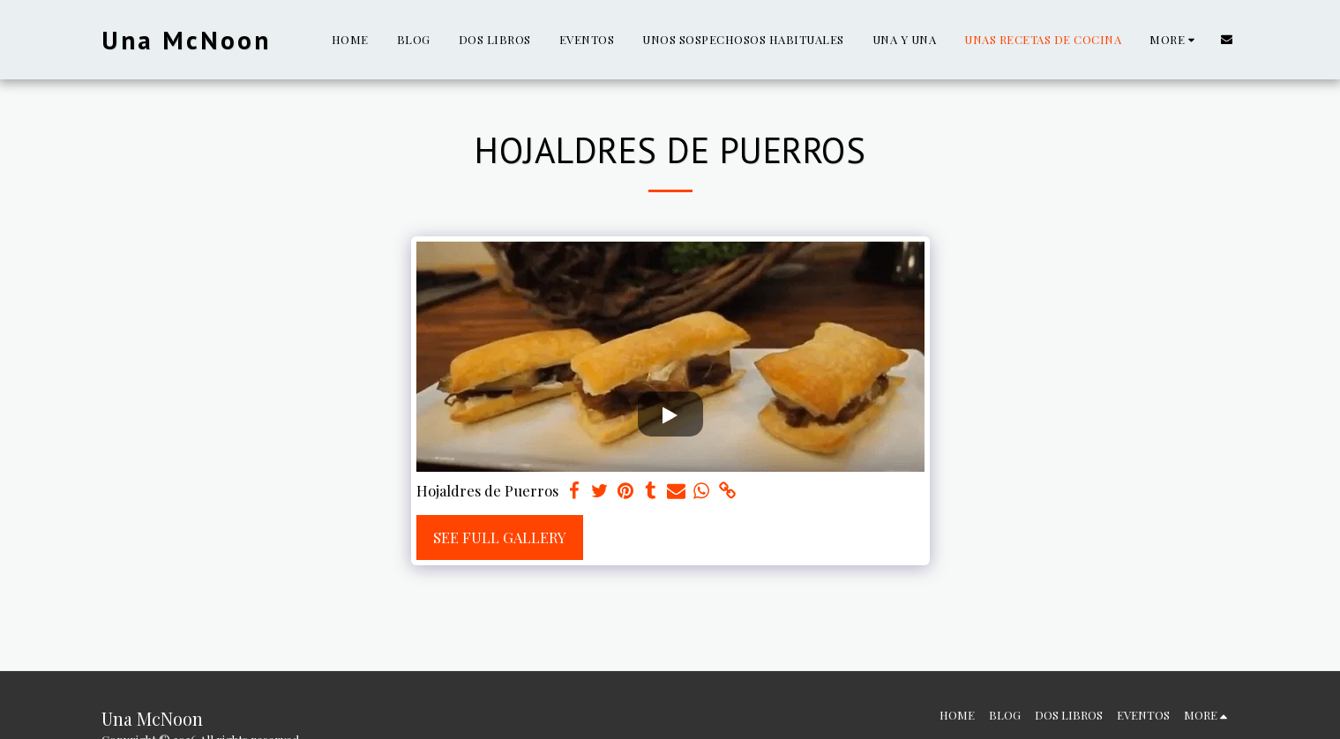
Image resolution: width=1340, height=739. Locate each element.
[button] (1227, 39)
